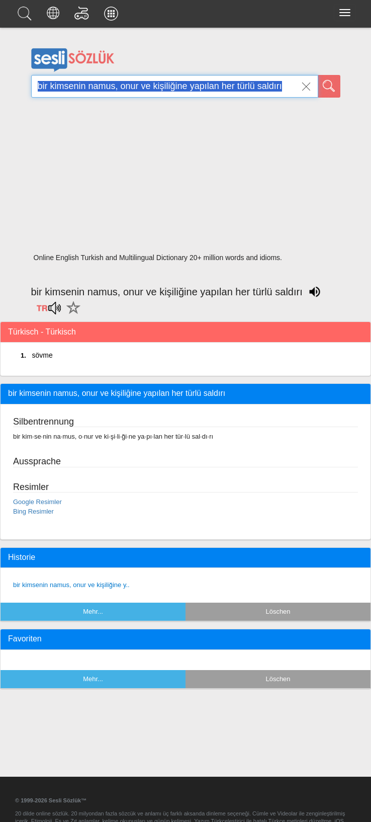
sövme (42, 355)
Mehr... (93, 611)
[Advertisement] (185, 178)
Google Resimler (37, 502)
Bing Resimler (33, 511)
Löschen (277, 611)
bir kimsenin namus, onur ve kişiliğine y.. (71, 585)
